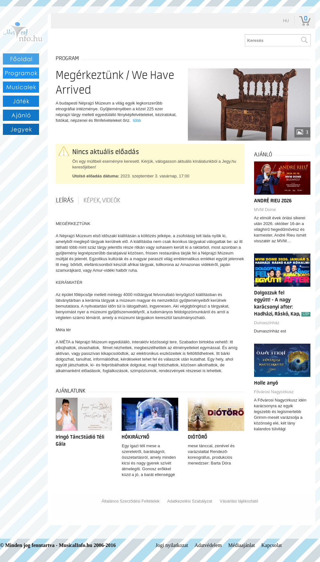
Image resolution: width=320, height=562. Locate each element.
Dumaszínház (266, 322)
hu (286, 20)
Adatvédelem (208, 545)
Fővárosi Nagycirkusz (274, 391)
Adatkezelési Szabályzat (189, 501)
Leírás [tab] (65, 200)
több (137, 120)
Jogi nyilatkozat (172, 545)
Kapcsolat (271, 545)
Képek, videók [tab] (102, 200)
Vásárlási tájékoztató (239, 501)
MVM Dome (265, 209)
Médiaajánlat (241, 545)
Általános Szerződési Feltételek (130, 501)
